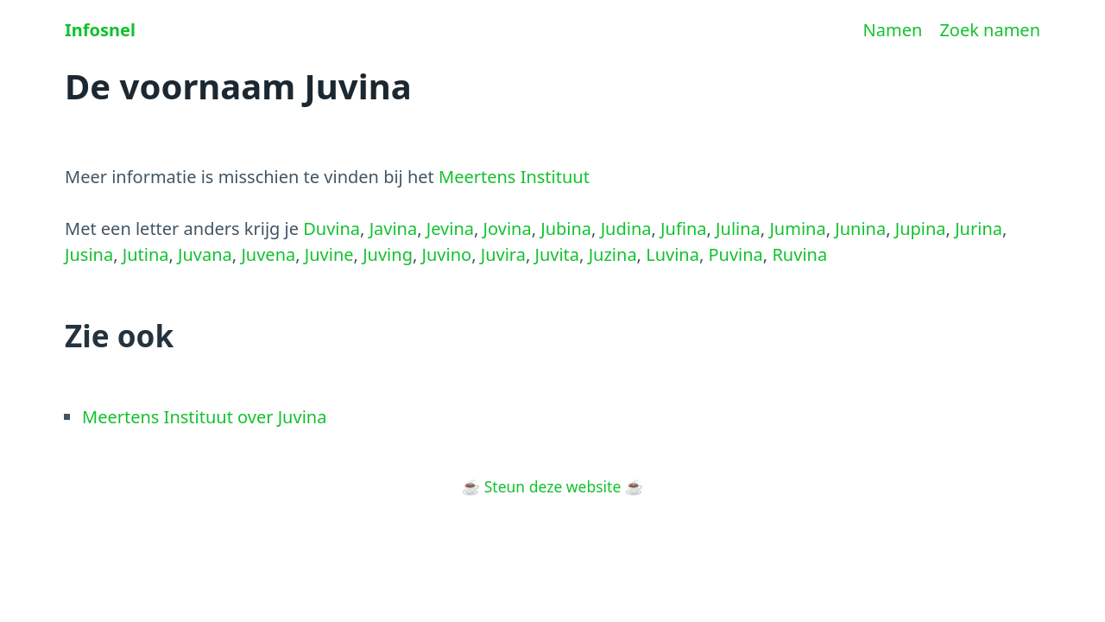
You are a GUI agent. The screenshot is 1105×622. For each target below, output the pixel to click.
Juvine (329, 254)
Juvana (205, 254)
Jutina (146, 254)
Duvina (331, 228)
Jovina (507, 228)
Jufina (683, 228)
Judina (626, 228)
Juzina (613, 254)
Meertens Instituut (514, 176)
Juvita (556, 254)
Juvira (503, 254)
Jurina (978, 228)
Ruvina (799, 254)
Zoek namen (989, 29)
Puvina (735, 254)
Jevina (450, 228)
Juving (388, 254)
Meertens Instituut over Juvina (204, 416)
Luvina (672, 254)
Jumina (797, 228)
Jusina (89, 254)
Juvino (447, 254)
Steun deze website (553, 486)
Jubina (565, 228)
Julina (738, 228)
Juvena (268, 254)
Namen (893, 29)
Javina (393, 228)
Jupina (920, 228)
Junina (860, 228)
